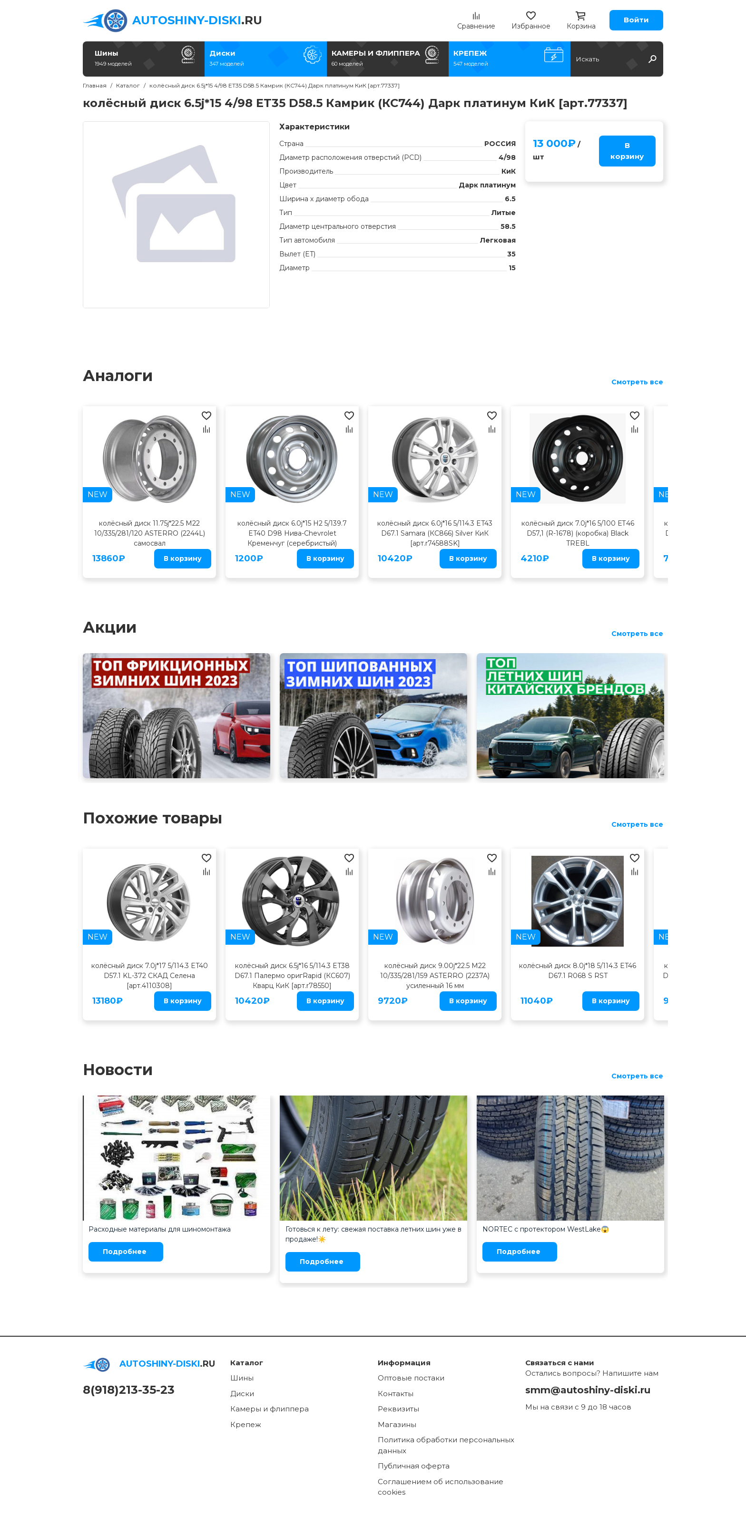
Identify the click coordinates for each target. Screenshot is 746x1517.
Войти (636, 19)
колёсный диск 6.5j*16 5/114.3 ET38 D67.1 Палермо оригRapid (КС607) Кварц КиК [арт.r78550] (292, 975)
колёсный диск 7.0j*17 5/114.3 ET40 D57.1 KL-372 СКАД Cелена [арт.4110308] (149, 975)
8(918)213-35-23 (129, 1390)
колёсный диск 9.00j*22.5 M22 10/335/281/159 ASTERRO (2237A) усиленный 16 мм (435, 975)
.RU (197, 20)
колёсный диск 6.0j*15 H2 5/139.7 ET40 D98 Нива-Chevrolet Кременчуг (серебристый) (292, 533)
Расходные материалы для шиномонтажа (159, 1229)
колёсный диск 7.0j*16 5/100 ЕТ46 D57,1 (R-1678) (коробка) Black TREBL (577, 533)
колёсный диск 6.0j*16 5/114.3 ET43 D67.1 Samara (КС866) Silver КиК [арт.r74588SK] (434, 533)
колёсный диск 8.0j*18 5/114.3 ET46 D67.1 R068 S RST (577, 970)
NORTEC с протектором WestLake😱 (545, 1229)
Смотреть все (637, 382)
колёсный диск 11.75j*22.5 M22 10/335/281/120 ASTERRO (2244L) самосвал (149, 533)
